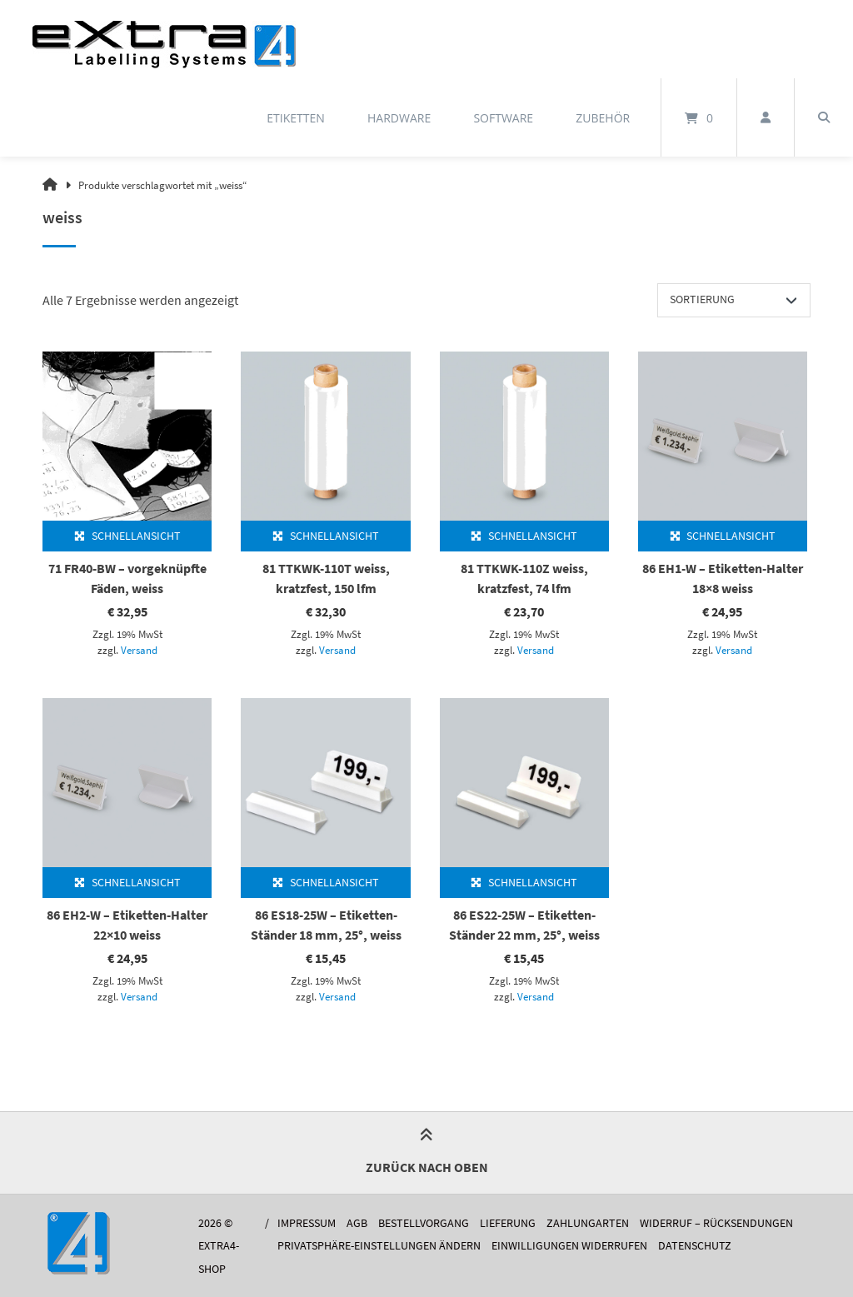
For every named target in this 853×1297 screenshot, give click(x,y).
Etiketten (296, 118)
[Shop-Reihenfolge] (734, 300)
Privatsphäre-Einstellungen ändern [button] (379, 1246)
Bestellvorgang (423, 1223)
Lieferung (508, 1223)
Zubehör (603, 118)
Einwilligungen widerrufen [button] (569, 1246)
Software (503, 118)
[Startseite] (164, 39)
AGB (357, 1223)
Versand (139, 649)
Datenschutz (694, 1246)
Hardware (399, 118)
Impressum (306, 1223)
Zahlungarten (587, 1223)
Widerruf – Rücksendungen (716, 1223)
